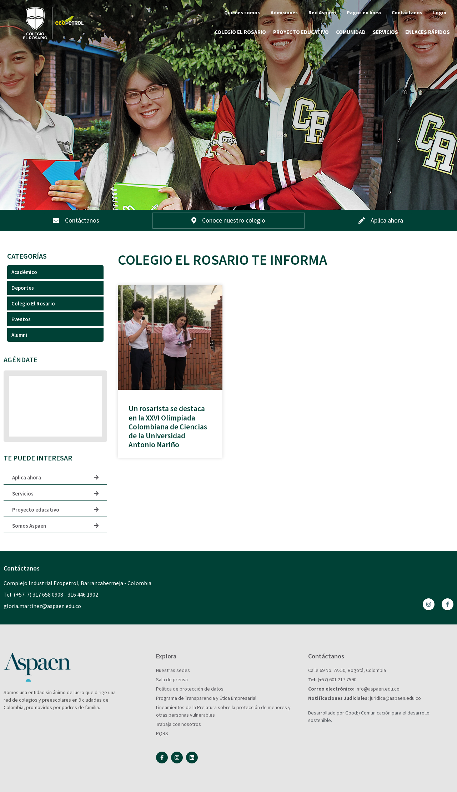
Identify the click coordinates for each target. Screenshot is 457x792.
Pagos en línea (364, 12)
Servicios (385, 32)
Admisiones (284, 12)
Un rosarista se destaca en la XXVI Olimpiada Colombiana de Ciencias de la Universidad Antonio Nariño (168, 426)
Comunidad (351, 32)
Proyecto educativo (301, 32)
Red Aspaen (322, 12)
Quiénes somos (242, 12)
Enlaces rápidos (427, 32)
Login (439, 12)
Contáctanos (407, 12)
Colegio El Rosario (240, 32)
